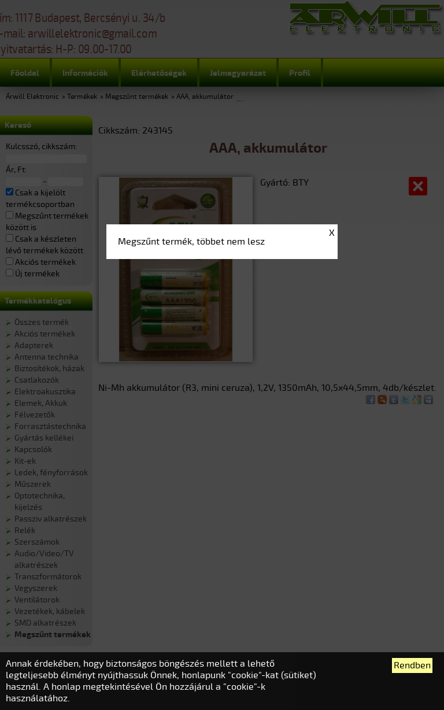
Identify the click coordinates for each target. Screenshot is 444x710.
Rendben (412, 665)
